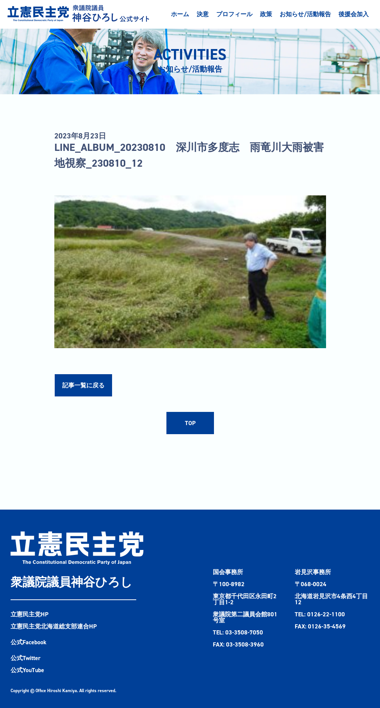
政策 (266, 14)
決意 (203, 14)
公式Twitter (26, 658)
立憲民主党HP (29, 614)
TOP (190, 423)
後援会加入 (353, 14)
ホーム (180, 14)
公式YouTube (27, 670)
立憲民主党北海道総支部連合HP (54, 626)
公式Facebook (28, 642)
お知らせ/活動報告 (305, 14)
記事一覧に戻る (83, 385)
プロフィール (234, 14)
